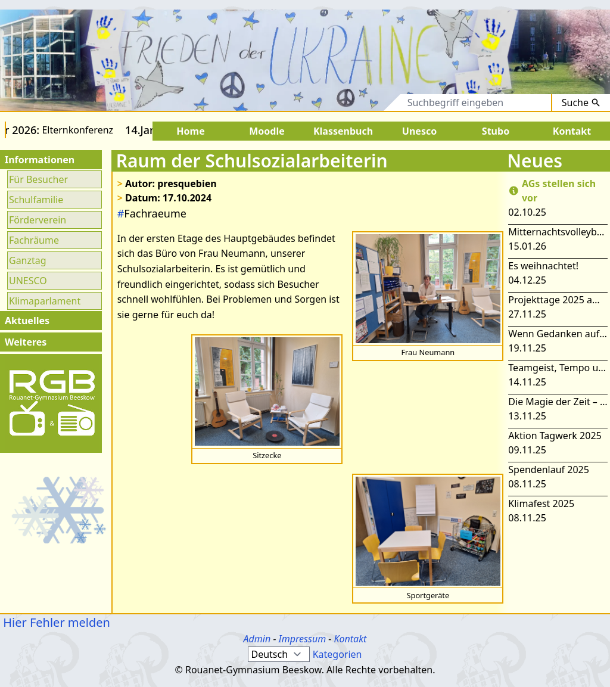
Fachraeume (151, 213)
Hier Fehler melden (55, 622)
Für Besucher (38, 179)
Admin (257, 638)
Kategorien (337, 654)
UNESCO (28, 280)
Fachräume (34, 240)
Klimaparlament (44, 300)
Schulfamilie (36, 199)
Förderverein (37, 219)
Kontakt (350, 638)
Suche (581, 102)
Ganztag (27, 260)
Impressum (302, 638)
